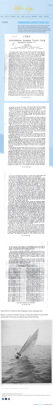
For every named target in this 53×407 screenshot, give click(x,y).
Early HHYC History (14, 388)
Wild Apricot (40, 404)
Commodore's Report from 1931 (33, 22)
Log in (51, 5)
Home (3, 388)
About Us (7, 388)
